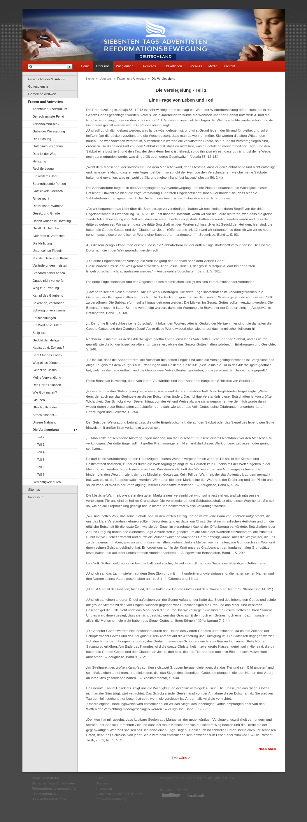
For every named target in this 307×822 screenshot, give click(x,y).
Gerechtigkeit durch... (48, 482)
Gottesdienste (38, 86)
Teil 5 (41, 459)
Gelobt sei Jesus (45, 370)
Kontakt (229, 66)
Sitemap (34, 489)
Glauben (39, 400)
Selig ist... (40, 332)
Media (212, 66)
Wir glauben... (126, 66)
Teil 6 (41, 467)
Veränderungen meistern (51, 265)
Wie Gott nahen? (45, 392)
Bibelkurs (195, 66)
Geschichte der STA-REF (46, 79)
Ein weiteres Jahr (45, 176)
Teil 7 (41, 474)
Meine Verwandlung (47, 377)
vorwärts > (182, 757)
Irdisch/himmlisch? (46, 124)
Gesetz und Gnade (46, 213)
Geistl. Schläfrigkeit (47, 228)
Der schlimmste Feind (48, 116)
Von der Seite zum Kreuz (51, 258)
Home (85, 66)
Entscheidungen (44, 318)
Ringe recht (41, 198)
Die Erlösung (42, 139)
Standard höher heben (49, 273)
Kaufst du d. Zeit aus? (48, 347)
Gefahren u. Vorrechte (49, 236)
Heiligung (39, 161)
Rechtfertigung (43, 168)
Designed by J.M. (172, 778)
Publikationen (172, 66)
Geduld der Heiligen (47, 340)
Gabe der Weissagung (49, 131)
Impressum (36, 497)
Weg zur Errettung (46, 288)
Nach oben (267, 749)
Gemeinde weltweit (42, 94)
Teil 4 (41, 452)
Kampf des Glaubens (48, 295)
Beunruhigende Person (49, 183)
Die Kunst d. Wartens (48, 206)
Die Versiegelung (46, 429)
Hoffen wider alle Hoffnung (52, 221)
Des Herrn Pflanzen (47, 385)
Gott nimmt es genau (48, 146)
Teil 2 (41, 437)
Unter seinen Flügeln (48, 250)
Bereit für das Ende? (47, 355)
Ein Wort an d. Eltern (48, 325)
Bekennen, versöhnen (48, 303)
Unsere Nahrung (45, 422)
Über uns (102, 66)
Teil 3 (41, 444)
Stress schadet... (45, 415)
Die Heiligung (42, 243)
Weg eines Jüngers (47, 362)
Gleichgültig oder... (46, 407)
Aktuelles (149, 66)
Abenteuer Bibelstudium (50, 109)
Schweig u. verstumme (49, 310)
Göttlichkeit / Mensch (48, 191)
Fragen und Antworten (45, 101)
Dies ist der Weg (45, 153)
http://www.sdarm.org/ (111, 799)
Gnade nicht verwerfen (49, 280)
